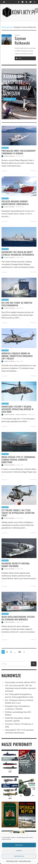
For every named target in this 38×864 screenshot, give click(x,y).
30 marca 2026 (19, 257)
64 (20, 651)
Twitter (19, 58)
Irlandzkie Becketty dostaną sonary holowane (15, 564)
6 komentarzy (33, 221)
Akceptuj (19, 845)
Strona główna (7, 27)
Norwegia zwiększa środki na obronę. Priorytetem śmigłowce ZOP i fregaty (17, 356)
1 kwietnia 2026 (19, 207)
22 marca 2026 (19, 569)
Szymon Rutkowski (9, 156)
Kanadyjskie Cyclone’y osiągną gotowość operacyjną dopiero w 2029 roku (17, 409)
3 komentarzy (33, 586)
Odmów (19, 850)
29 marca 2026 (19, 361)
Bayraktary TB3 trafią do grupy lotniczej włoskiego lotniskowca (18, 253)
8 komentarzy (33, 170)
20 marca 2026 (19, 622)
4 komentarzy (33, 532)
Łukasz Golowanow (21, 414)
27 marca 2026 (31, 414)
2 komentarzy (33, 426)
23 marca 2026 (19, 518)
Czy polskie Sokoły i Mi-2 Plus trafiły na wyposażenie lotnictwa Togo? (18, 513)
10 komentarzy (33, 322)
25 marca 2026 (19, 465)
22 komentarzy (33, 479)
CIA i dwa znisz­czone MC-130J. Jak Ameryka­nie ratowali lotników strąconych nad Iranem (20, 688)
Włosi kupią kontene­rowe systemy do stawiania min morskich (18, 618)
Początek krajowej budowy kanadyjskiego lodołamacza (15, 202)
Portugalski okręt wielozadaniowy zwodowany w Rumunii (19, 152)
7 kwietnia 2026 (19, 156)
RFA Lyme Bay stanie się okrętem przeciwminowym (17, 304)
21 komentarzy (33, 272)
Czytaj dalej (5, 170)
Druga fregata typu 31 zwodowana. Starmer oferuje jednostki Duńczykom (19, 459)
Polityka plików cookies (12, 861)
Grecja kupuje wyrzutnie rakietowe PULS (20, 682)
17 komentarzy (33, 375)
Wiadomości (5, 148)
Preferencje (19, 856)
